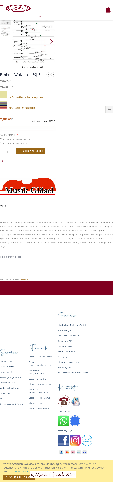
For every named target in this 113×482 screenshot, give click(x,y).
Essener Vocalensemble (40, 397)
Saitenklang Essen (66, 330)
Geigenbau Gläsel (66, 341)
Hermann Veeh (65, 346)
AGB (2, 398)
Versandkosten (7, 366)
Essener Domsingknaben (41, 356)
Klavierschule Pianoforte (40, 384)
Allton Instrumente (66, 351)
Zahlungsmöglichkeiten (11, 377)
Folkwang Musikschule (68, 335)
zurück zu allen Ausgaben (18, 107)
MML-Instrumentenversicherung (73, 372)
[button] (51, 41)
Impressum (5, 393)
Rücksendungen (7, 382)
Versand (24, 279)
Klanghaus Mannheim (68, 362)
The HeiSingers (36, 403)
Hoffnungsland (65, 367)
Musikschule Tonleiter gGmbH (72, 325)
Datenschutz (6, 361)
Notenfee (62, 357)
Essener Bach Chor (38, 378)
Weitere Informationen (27, 471)
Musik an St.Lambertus (39, 408)
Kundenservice (7, 372)
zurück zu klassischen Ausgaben (21, 97)
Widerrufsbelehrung (9, 388)
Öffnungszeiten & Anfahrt (12, 404)
